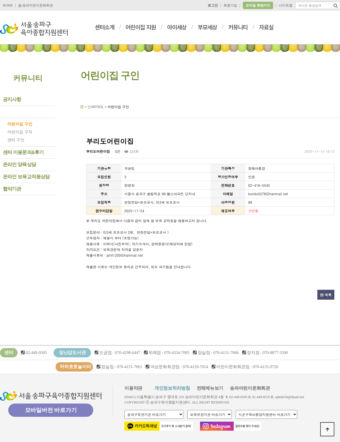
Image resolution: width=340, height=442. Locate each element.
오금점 (105, 352)
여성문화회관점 (165, 366)
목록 (326, 294)
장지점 (253, 352)
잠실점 (204, 352)
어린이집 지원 (141, 27)
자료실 (266, 27)
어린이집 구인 (19, 124)
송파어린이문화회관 (35, 5)
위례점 (154, 352)
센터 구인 (15, 140)
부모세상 (207, 27)
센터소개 (104, 27)
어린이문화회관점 (233, 366)
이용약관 (133, 388)
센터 (8, 352)
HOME (8, 5)
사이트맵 (285, 5)
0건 (117, 151)
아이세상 (176, 27)
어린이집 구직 (19, 132)
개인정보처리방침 (172, 388)
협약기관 (12, 189)
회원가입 (230, 5)
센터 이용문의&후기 (23, 152)
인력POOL (14, 111)
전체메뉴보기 (210, 388)
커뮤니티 (238, 27)
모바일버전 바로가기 (51, 410)
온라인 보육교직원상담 (26, 176)
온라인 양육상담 (19, 164)
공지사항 (12, 99)
